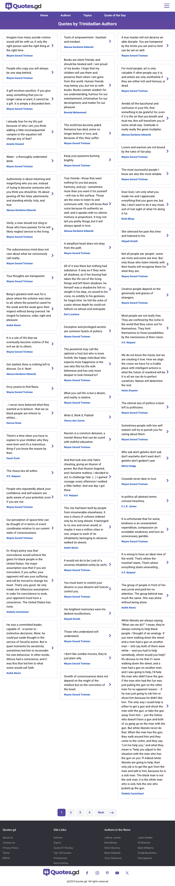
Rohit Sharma (112, 848)
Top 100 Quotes (62, 853)
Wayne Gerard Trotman (19, 56)
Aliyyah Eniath (72, 619)
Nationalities (61, 863)
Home (44, 15)
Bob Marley (110, 843)
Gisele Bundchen (147, 853)
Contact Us (9, 843)
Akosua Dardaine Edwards (21, 210)
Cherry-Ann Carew (74, 421)
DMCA (6, 858)
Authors (66, 15)
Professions (60, 858)
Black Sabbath (112, 853)
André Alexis (13, 325)
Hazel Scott (13, 458)
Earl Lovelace (71, 314)
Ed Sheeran (144, 843)
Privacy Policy (10, 848)
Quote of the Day (115, 15)
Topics (87, 15)
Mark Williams (146, 848)
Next (106, 812)
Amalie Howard (15, 144)
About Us (8, 838)
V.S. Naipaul (13, 476)
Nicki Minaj (127, 219)
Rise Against (145, 858)
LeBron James (112, 838)
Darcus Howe (13, 423)
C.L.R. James (128, 506)
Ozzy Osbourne (112, 858)
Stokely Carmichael (17, 612)
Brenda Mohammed (75, 112)
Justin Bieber (145, 838)
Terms (6, 853)
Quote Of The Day (63, 848)
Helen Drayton (129, 390)
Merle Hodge (128, 466)
